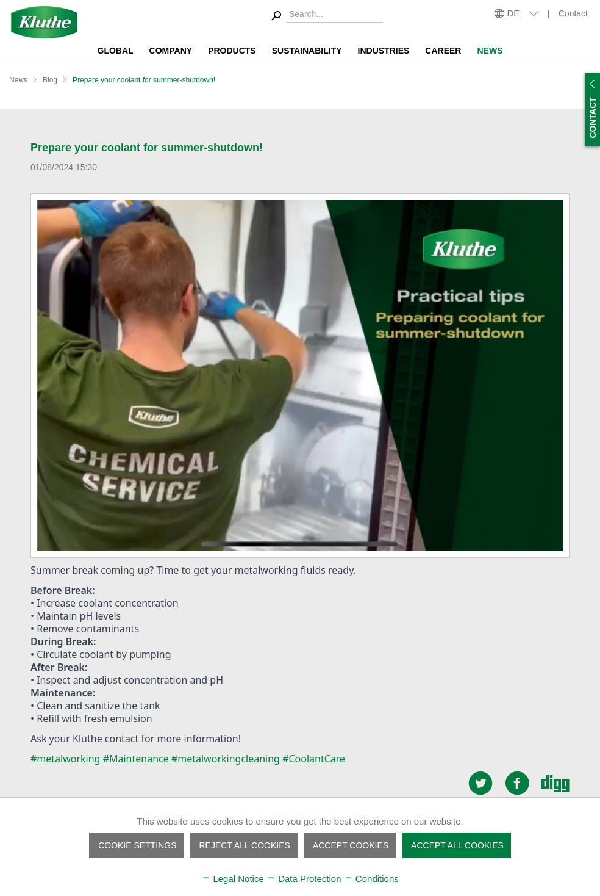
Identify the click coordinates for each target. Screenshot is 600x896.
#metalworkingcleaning (225, 758)
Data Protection (303, 878)
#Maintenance (136, 758)
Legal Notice (232, 878)
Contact (573, 13)
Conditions (371, 878)
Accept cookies (350, 845)
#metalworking (65, 758)
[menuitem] (325, 16)
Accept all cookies (457, 845)
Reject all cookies (244, 845)
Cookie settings (137, 845)
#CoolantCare (313, 758)
